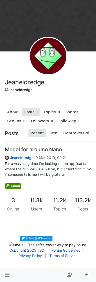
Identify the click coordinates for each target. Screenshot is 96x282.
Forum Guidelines (66, 250)
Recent (37, 133)
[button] (7, 275)
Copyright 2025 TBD (26, 250)
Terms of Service (63, 255)
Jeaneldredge (22, 158)
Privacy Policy (30, 255)
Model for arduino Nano (33, 149)
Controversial (76, 133)
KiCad (13, 186)
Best (53, 133)
